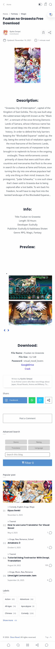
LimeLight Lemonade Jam (22, 575)
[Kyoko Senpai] (15, 31)
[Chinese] (10, 613)
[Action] (10, 599)
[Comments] (49, 532)
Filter (27, 463)
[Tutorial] (13, 521)
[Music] (18, 572)
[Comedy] (13, 507)
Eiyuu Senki (14, 510)
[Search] (50, 4)
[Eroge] (26, 507)
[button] (6, 4)
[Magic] (32, 507)
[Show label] (10, 620)
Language (39, 448)
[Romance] (24, 539)
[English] (20, 507)
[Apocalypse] (27, 606)
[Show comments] (46, 645)
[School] (30, 539)
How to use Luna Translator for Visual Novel (28, 527)
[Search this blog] (27, 454)
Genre (16, 442)
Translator (16, 448)
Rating (39, 442)
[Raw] (17, 539)
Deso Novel (15, 637)
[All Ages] (10, 606)
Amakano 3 (14, 542)
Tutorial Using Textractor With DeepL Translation (28, 559)
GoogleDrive (27, 364)
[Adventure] (26, 599)
